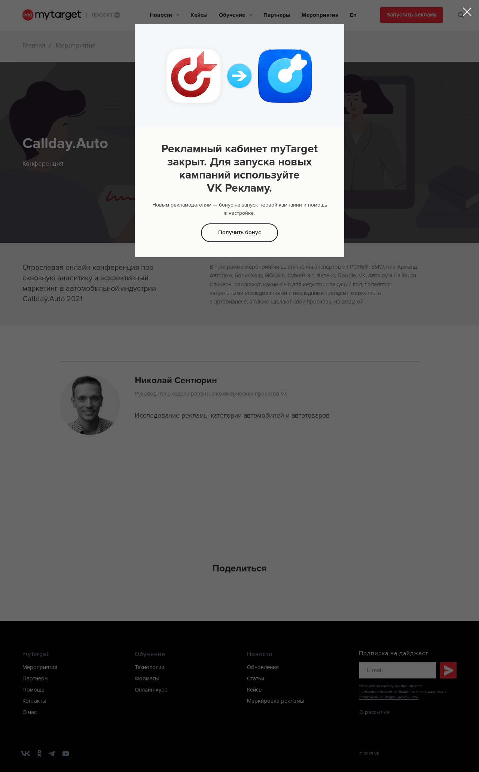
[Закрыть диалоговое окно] (467, 12)
